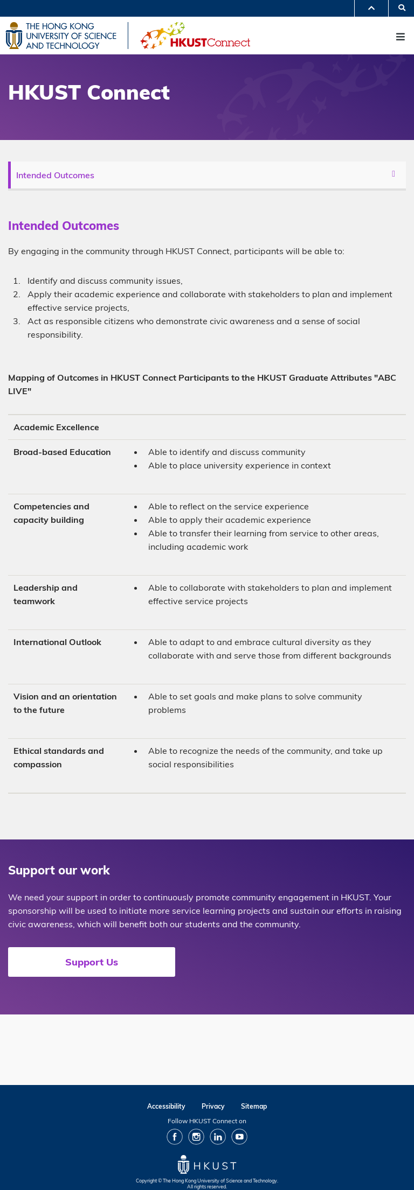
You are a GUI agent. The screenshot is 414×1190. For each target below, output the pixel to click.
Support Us (91, 962)
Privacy (213, 1106)
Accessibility (166, 1106)
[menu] (208, 175)
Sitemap (254, 1106)
